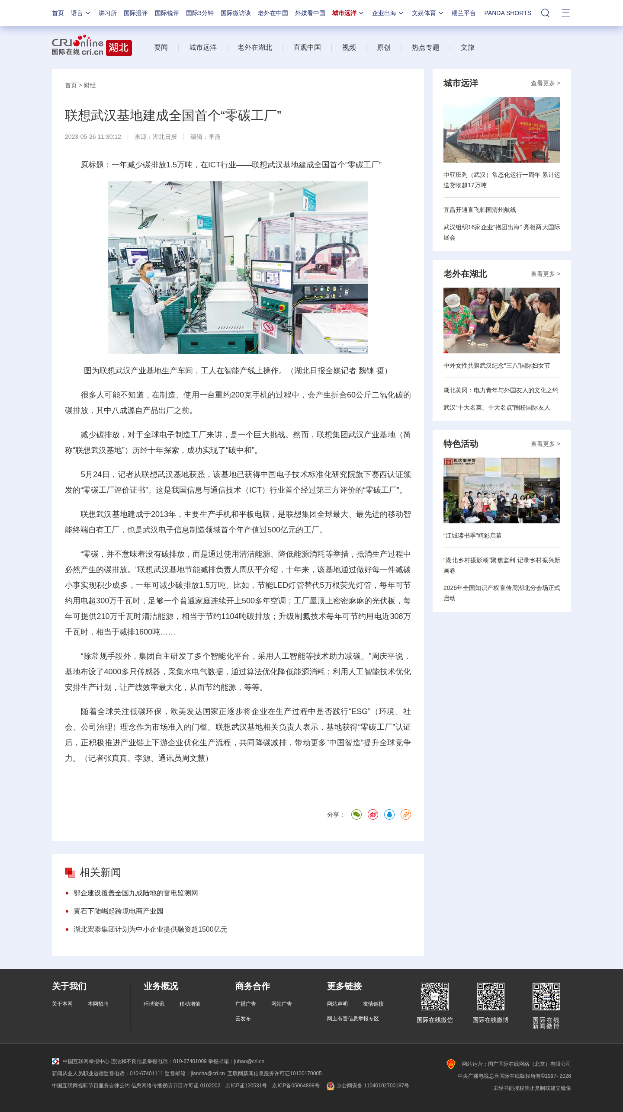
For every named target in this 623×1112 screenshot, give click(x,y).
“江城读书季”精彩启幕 (472, 535)
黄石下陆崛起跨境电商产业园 (119, 911)
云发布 (243, 1019)
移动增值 (190, 1004)
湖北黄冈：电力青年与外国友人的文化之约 (501, 390)
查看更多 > (545, 83)
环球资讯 (154, 1004)
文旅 (468, 47)
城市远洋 (348, 13)
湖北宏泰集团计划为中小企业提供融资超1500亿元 (151, 929)
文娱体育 (428, 13)
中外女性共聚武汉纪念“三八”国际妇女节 (496, 365)
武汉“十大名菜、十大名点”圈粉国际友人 (496, 407)
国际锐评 (167, 13)
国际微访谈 (236, 13)
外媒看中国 (310, 13)
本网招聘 (98, 1004)
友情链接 (373, 1004)
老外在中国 (273, 13)
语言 (81, 13)
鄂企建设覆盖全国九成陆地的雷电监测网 (136, 893)
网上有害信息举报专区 (353, 1019)
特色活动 (460, 444)
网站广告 (281, 1004)
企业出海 (388, 13)
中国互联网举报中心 (80, 1061)
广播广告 (245, 1004)
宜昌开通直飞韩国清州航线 (479, 209)
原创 (384, 47)
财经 (90, 85)
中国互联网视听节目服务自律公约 (91, 1086)
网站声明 (337, 1004)
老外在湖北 (255, 47)
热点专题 (426, 47)
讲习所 (108, 13)
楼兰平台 (464, 13)
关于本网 (62, 1004)
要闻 (161, 47)
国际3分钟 (200, 13)
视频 (349, 47)
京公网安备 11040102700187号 (367, 1086)
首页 (58, 13)
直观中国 (307, 47)
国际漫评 (136, 13)
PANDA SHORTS (508, 13)
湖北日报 (165, 136)
